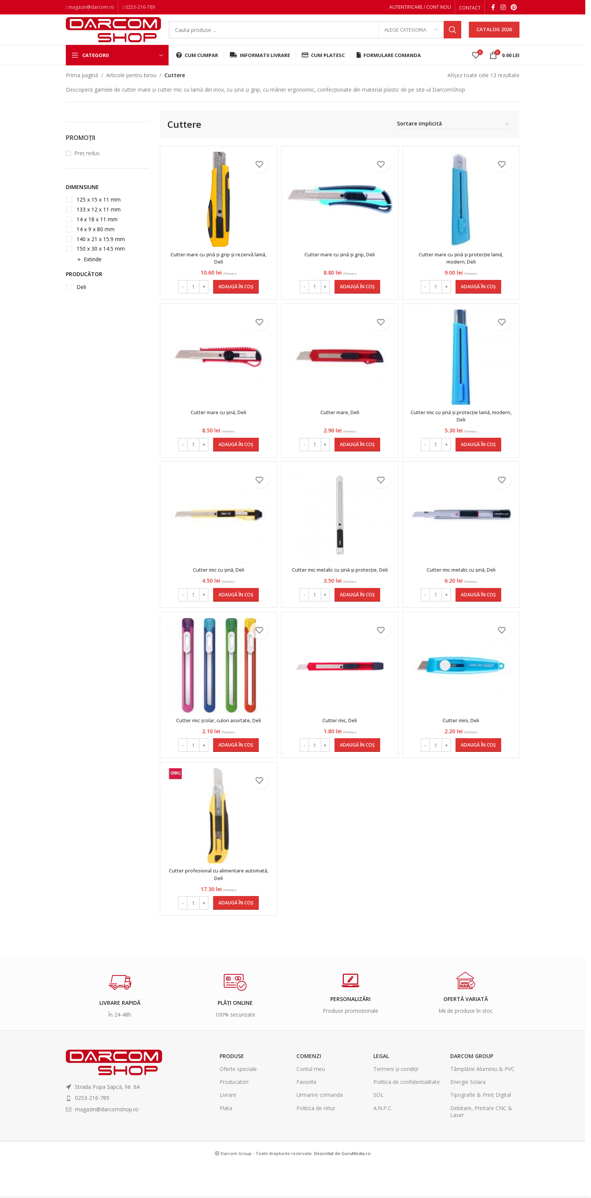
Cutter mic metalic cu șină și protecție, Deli (339, 591)
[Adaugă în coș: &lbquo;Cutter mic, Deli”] (357, 774)
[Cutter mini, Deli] (462, 694)
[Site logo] (113, 35)
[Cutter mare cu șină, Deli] (217, 372)
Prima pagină (82, 86)
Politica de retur (315, 1140)
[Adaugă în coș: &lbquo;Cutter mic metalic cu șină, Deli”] (479, 621)
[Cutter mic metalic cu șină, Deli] (462, 533)
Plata (226, 1140)
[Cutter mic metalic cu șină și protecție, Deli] (339, 533)
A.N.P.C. (382, 1140)
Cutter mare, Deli (339, 426)
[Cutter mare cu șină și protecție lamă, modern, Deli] (462, 210)
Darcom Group (471, 1088)
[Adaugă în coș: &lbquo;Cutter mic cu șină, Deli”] (235, 621)
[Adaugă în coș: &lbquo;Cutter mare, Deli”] (357, 459)
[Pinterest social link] (513, 8)
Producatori (234, 1115)
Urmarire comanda (319, 1127)
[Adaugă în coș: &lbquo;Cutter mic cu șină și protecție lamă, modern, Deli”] (479, 459)
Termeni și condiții (395, 1102)
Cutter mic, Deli (339, 749)
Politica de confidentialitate (406, 1115)
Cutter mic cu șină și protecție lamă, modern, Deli (462, 430)
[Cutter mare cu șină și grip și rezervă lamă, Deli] (217, 210)
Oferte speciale (238, 1102)
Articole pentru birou (131, 86)
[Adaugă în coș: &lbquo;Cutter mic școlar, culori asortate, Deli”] (235, 774)
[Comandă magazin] (453, 135)
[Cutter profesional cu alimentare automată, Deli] (217, 849)
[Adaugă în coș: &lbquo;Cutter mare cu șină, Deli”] (235, 459)
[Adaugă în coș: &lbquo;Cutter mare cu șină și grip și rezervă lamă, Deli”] (235, 298)
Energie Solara (468, 1115)
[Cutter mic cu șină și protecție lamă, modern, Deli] (462, 372)
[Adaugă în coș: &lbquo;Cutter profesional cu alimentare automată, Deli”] (235, 936)
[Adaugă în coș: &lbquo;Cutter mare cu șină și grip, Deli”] (357, 298)
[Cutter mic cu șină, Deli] (217, 533)
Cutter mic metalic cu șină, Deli (462, 587)
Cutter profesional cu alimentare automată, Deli (217, 907)
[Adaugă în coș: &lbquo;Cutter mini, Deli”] (479, 774)
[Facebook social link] (493, 8)
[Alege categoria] (411, 36)
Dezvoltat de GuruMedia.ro (342, 1186)
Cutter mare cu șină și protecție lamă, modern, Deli (462, 269)
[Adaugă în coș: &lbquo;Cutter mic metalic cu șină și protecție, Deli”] (357, 621)
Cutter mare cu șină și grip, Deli (340, 265)
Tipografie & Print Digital (480, 1127)
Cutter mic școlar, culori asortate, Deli (217, 749)
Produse (232, 1088)
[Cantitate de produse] (192, 298)
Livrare (228, 1127)
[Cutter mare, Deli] (339, 372)
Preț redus (87, 164)
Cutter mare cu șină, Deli (217, 426)
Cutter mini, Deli (462, 749)
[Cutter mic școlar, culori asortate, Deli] (217, 694)
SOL (378, 1127)
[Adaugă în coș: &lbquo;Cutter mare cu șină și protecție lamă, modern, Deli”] (479, 298)
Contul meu (310, 1102)
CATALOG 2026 (494, 35)
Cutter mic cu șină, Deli (217, 587)
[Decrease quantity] (181, 298)
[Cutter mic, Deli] (339, 694)
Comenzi (308, 1088)
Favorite (306, 1115)
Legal (381, 1088)
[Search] (315, 36)
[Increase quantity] (202, 298)
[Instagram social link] (503, 8)
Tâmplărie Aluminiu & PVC (482, 1102)
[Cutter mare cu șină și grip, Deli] (339, 210)
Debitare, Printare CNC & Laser (481, 1144)
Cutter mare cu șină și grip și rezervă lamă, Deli (217, 269)
